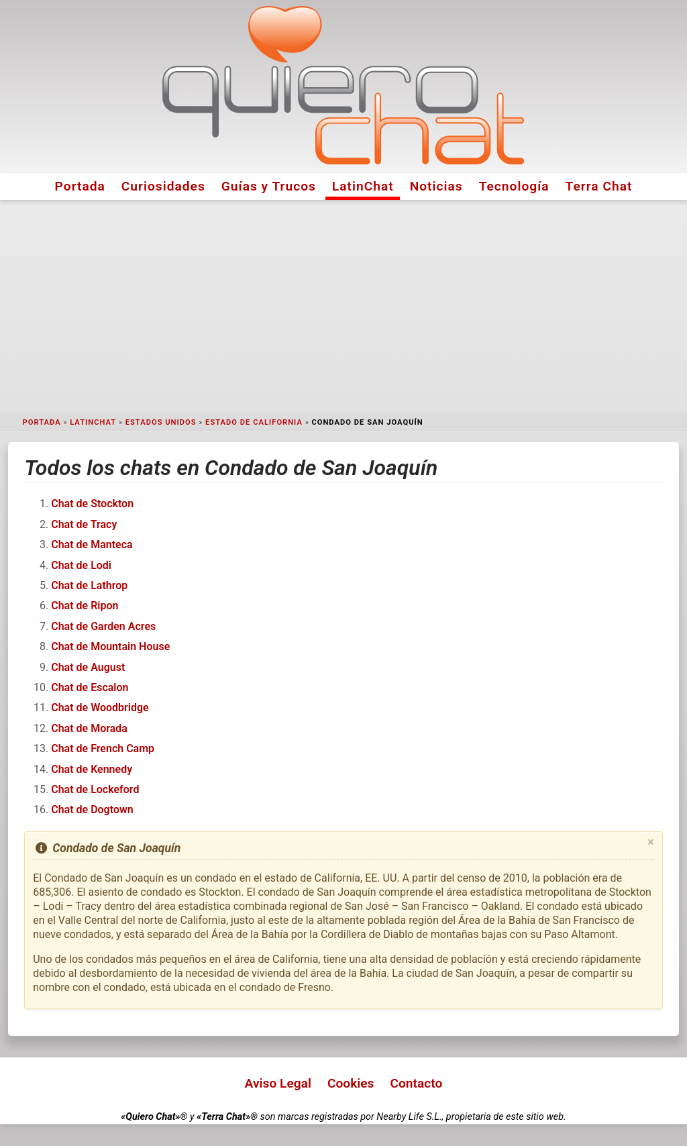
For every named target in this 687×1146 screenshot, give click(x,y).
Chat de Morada (89, 728)
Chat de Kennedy (91, 769)
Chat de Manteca (91, 544)
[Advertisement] (343, 306)
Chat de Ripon (84, 605)
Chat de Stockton (92, 503)
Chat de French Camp (102, 748)
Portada (80, 186)
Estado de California (254, 422)
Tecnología (514, 186)
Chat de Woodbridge (99, 707)
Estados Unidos (161, 422)
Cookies (350, 1083)
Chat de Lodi (81, 565)
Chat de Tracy (84, 524)
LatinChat (363, 186)
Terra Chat (599, 186)
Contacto (416, 1083)
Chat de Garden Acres (103, 626)
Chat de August (88, 667)
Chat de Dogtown (92, 809)
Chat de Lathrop (89, 585)
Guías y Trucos (268, 186)
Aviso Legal (278, 1083)
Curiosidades (163, 186)
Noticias (436, 186)
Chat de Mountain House (110, 646)
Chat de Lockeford (95, 789)
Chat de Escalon (89, 687)
